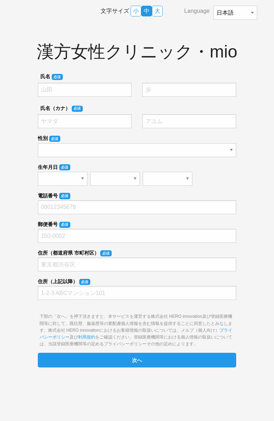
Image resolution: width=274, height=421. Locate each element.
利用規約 (86, 337)
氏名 (51, 77)
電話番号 (54, 196)
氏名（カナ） (61, 108)
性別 (49, 138)
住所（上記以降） (64, 282)
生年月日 (54, 167)
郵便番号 (54, 224)
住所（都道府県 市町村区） (75, 253)
